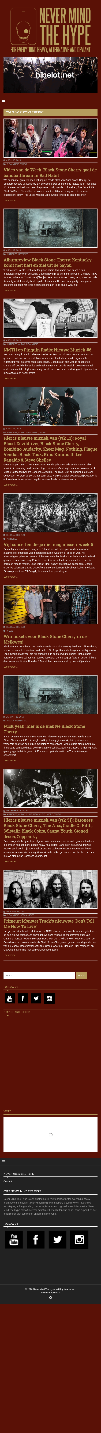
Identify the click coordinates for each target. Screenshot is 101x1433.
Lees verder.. (10, 200)
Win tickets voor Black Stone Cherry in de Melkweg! (45, 639)
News (10, 631)
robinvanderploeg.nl (50, 1292)
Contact (7, 1181)
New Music (13, 164)
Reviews (23, 254)
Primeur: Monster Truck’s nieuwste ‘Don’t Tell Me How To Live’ (48, 923)
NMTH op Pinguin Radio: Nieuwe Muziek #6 (47, 350)
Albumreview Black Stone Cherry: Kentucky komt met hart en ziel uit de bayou (47, 262)
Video (23, 164)
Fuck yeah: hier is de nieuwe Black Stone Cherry (44, 729)
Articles (12, 254)
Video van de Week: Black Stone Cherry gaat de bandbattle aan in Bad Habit (50, 172)
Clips (29, 814)
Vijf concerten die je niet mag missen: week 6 (48, 544)
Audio (21, 344)
